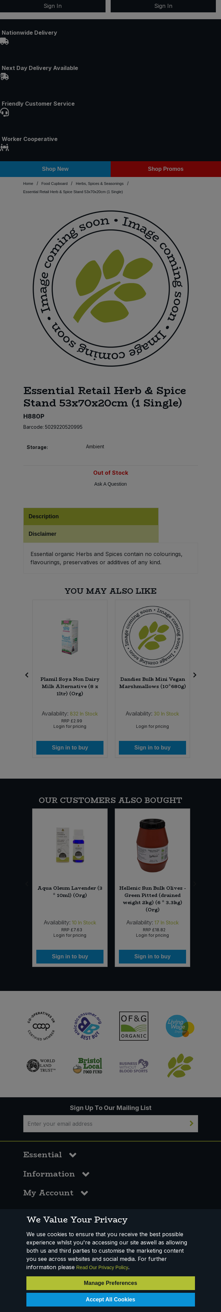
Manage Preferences (110, 1283)
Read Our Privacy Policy (102, 1267)
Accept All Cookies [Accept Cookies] (110, 1299)
